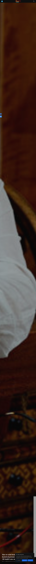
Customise (18, 560)
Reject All (24, 560)
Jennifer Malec (9, 561)
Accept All (30, 560)
